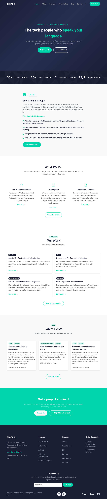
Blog (72, 4)
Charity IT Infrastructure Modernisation (24, 258)
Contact (65, 462)
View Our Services (31, 145)
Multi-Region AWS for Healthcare (69, 282)
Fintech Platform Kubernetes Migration (24, 282)
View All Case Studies (53, 303)
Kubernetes (42, 446)
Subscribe (68, 484)
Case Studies (63, 4)
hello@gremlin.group (60, 413)
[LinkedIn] (59, 494)
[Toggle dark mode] (85, 3)
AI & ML (41, 450)
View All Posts (53, 377)
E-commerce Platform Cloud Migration (71, 258)
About (44, 4)
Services (52, 4)
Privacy (84, 494)
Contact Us (94, 4)
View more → (21, 205)
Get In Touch (44, 50)
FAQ (98, 494)
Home (37, 4)
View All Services (53, 215)
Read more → (13, 271)
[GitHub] (64, 494)
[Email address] (48, 485)
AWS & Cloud (43, 442)
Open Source (66, 458)
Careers (80, 4)
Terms (92, 494)
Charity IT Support (44, 461)
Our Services (61, 50)
